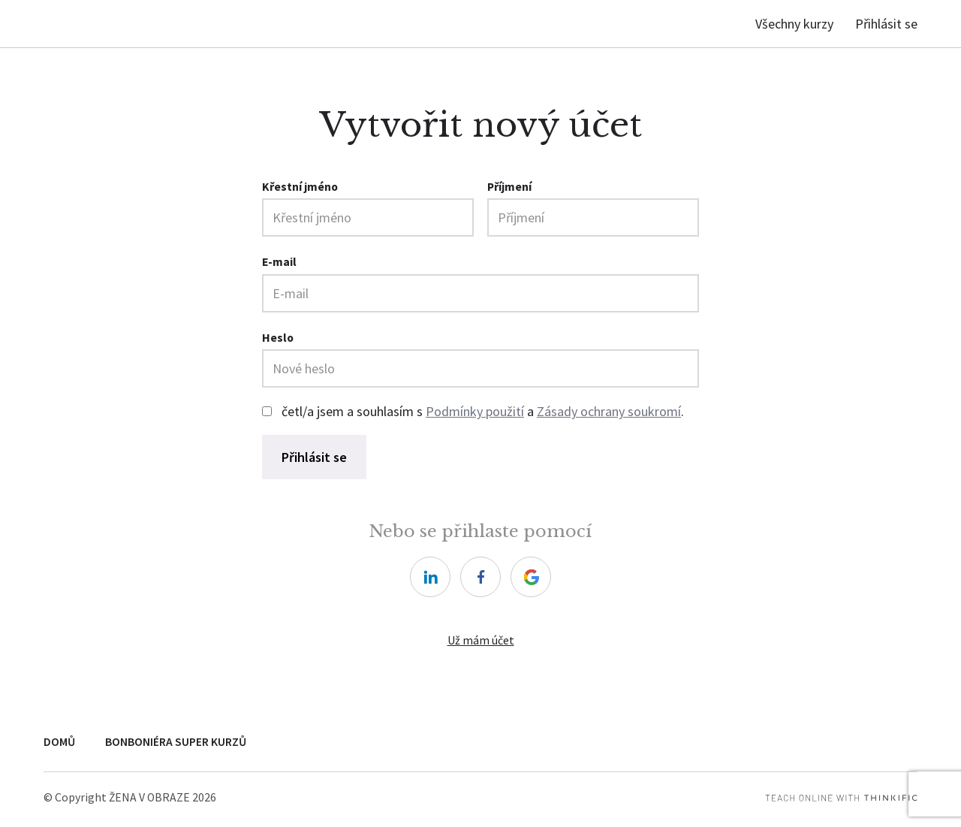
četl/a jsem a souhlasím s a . (483, 411)
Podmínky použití (475, 411)
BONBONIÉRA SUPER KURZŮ (175, 742)
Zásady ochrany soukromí (609, 411)
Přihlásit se (886, 23)
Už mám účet (480, 640)
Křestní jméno (300, 187)
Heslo (278, 337)
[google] (531, 577)
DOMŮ (59, 742)
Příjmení (509, 187)
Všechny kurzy (794, 23)
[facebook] (480, 577)
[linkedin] (430, 577)
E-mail (279, 262)
